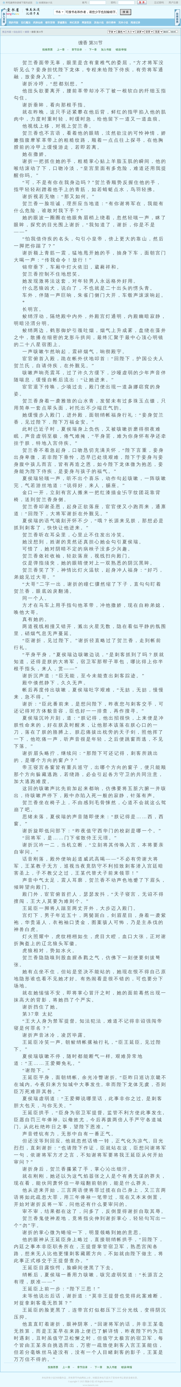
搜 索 (126, 11)
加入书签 (106, 49)
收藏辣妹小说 (45, 2)
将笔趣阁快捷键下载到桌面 (19, 2)
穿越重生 (62, 22)
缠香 (27, 32)
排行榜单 (111, 22)
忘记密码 (159, 2)
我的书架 (13, 22)
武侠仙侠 (38, 22)
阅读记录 (135, 22)
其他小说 (99, 22)
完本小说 (123, 22)
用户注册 (173, 2)
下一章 (93, 49)
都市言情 (50, 22)
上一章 (61, 49)
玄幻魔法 (25, 22)
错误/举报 (121, 49)
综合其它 (17, 32)
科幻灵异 (74, 22)
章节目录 (77, 49)
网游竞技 (86, 22)
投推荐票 (47, 49)
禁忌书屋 (23, 11)
